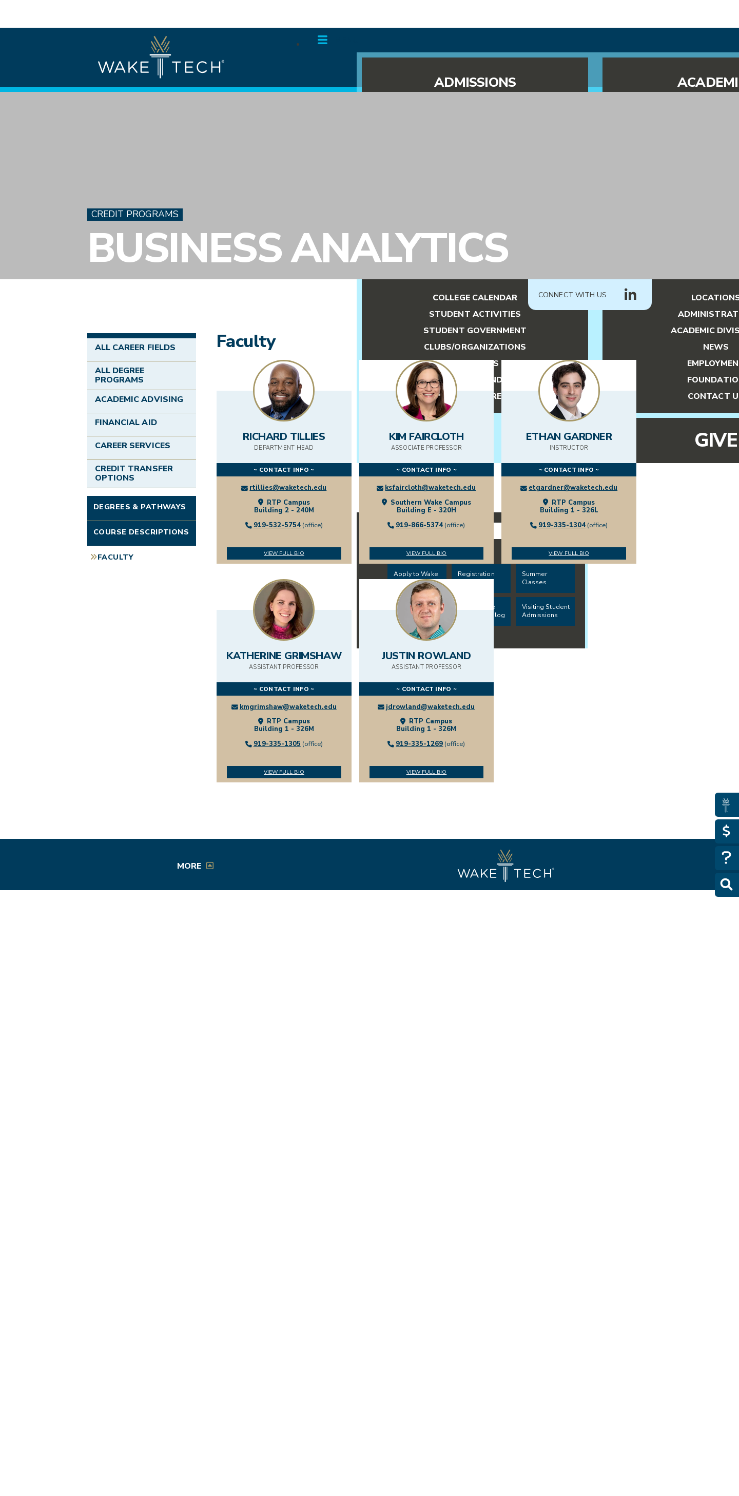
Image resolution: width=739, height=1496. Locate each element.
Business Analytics (297, 248)
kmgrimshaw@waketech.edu (288, 707)
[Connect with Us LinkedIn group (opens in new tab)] (630, 295)
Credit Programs (135, 214)
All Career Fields (135, 347)
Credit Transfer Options (134, 473)
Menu (347, 40)
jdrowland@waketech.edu (430, 707)
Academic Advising (139, 399)
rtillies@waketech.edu (287, 487)
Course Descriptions (141, 532)
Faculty (115, 557)
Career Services (132, 445)
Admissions (475, 82)
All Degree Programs (119, 375)
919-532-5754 (277, 525)
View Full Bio (284, 553)
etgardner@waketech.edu (573, 487)
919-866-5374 (419, 525)
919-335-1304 (562, 525)
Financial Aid (126, 422)
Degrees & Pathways (139, 507)
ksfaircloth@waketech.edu (430, 487)
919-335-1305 (277, 744)
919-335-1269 (419, 744)
